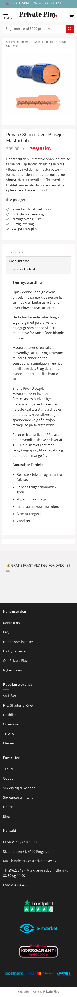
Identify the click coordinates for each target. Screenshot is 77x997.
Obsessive (11, 724)
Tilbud (8, 769)
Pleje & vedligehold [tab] (22, 269)
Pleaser (9, 743)
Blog (6, 816)
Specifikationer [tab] (19, 260)
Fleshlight (10, 715)
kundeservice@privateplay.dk (33, 861)
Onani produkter (44, 42)
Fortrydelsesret (15, 651)
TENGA (8, 734)
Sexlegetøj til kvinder (19, 788)
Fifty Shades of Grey (18, 705)
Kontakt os (11, 623)
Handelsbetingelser (18, 642)
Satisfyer (9, 696)
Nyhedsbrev (12, 670)
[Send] (70, 29)
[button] (9, 14)
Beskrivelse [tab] (17, 252)
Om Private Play (15, 660)
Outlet (8, 778)
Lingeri (8, 807)
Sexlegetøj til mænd (18, 42)
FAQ (6, 632)
